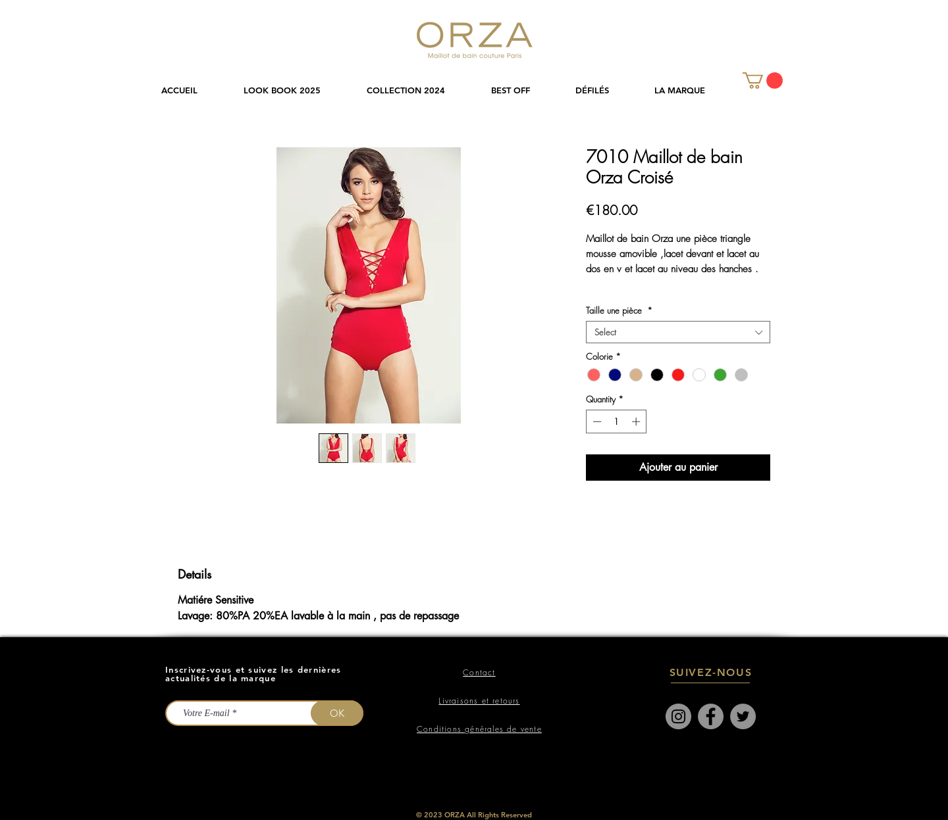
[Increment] (637, 421)
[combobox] (678, 332)
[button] (419, 90)
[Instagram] (678, 716)
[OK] (337, 713)
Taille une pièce (619, 310)
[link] (763, 80)
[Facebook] (711, 716)
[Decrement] (596, 421)
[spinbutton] (616, 421)
